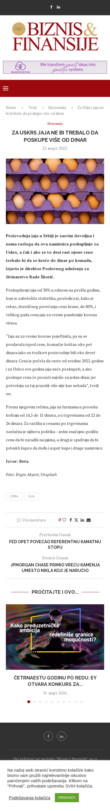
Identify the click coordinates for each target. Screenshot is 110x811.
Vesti (32, 107)
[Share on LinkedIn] (82, 520)
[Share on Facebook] (71, 520)
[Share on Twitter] (76, 520)
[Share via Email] (89, 520)
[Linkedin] (58, 7)
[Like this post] (64, 520)
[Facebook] (51, 7)
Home (11, 107)
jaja (31, 496)
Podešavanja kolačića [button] (29, 797)
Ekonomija (57, 107)
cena (14, 496)
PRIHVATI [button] (66, 797)
